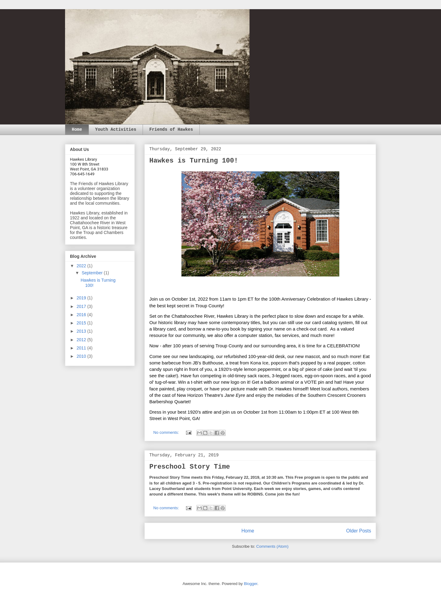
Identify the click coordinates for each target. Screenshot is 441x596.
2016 (82, 314)
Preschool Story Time (189, 467)
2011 (82, 348)
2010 (82, 356)
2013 (82, 331)
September (93, 272)
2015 (82, 322)
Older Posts (358, 530)
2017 (82, 306)
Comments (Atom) (272, 546)
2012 (82, 339)
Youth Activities (115, 129)
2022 (82, 265)
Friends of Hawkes (171, 129)
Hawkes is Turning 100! (193, 161)
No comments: (166, 432)
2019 (82, 297)
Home (77, 129)
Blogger (250, 583)
